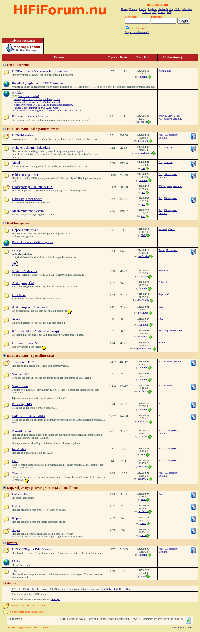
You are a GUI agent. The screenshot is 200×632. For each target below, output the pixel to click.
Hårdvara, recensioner (27, 199)
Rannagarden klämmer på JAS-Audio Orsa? (36, 107)
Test (14, 571)
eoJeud (16, 251)
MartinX (143, 466)
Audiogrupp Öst (23, 283)
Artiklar (17, 93)
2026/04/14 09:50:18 (110, 588)
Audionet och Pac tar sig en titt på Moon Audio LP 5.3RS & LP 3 (47, 110)
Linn (15, 461)
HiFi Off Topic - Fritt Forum (31, 549)
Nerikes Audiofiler (24, 271)
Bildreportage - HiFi (26, 175)
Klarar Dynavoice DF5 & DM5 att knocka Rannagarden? (43, 104)
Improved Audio (143, 153)
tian (143, 216)
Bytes (16, 506)
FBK (143, 235)
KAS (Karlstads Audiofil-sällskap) (35, 331)
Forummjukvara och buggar (31, 116)
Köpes (16, 518)
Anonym (55, 599)
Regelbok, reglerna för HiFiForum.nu (37, 83)
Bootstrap (143, 336)
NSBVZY (143, 478)
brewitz (162, 115)
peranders (143, 312)
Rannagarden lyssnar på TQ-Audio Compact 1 (38, 102)
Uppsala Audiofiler (25, 230)
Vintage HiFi (20, 374)
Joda (161, 318)
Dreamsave (176, 330)
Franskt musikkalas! (28, 96)
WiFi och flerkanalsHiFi (28, 416)
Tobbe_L (163, 282)
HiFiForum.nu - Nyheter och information (40, 71)
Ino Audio (19, 449)
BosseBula (172, 250)
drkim (162, 342)
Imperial (143, 76)
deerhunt (143, 436)
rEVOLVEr (143, 300)
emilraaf (163, 229)
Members (31, 588)
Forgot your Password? (137, 32)
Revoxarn (164, 270)
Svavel (16, 319)
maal (143, 575)
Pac (169, 70)
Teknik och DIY (23, 362)
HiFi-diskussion (23, 135)
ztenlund (177, 118)
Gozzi (171, 229)
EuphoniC (164, 294)
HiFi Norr (19, 295)
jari (143, 168)
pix (143, 192)
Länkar (17, 561)
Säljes (16, 530)
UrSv (143, 523)
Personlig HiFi (22, 404)
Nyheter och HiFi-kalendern (31, 147)
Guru (143, 535)
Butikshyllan (20, 494)
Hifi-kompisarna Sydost (28, 343)
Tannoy (17, 473)
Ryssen (143, 121)
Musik (16, 163)
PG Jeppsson (165, 118)
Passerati (143, 276)
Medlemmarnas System (28, 211)
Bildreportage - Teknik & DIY (32, 187)
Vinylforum (20, 386)
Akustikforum (21, 431)
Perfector (143, 391)
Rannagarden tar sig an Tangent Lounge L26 (37, 99)
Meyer (171, 115)
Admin (162, 70)
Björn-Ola (143, 140)
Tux (161, 306)
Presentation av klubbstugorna (32, 242)
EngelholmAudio (143, 348)
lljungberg (143, 324)
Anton (162, 250)
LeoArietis (143, 256)
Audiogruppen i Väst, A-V (30, 307)
